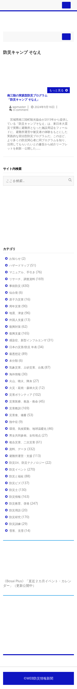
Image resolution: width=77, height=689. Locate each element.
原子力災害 (16, 299)
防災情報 (15, 497)
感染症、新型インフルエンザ (28, 340)
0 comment (20, 110)
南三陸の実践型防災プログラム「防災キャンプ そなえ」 (27, 97)
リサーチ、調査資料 (22, 279)
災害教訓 (15, 408)
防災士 (13, 490)
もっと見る (56, 90)
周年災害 (15, 306)
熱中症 (13, 422)
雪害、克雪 (16, 531)
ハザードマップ (19, 265)
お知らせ (15, 259)
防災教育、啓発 (19, 503)
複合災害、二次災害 (22, 442)
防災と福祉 (16, 476)
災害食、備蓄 (17, 415)
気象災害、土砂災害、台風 (26, 367)
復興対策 (15, 327)
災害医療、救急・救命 (23, 401)
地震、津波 (16, 313)
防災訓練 (15, 524)
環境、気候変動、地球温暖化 (28, 429)
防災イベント (17, 469)
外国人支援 (16, 320)
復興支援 (15, 333)
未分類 (13, 361)
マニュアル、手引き (22, 272)
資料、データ (17, 449)
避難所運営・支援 (20, 456)
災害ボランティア (20, 395)
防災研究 (15, 517)
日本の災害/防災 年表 (23, 347)
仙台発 (13, 293)
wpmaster (19, 107)
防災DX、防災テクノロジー (27, 463)
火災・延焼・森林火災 (23, 388)
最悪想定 (15, 354)
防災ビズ (15, 483)
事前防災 (15, 286)
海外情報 (15, 374)
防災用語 (15, 510)
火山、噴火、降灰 (20, 381)
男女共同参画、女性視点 (25, 435)
